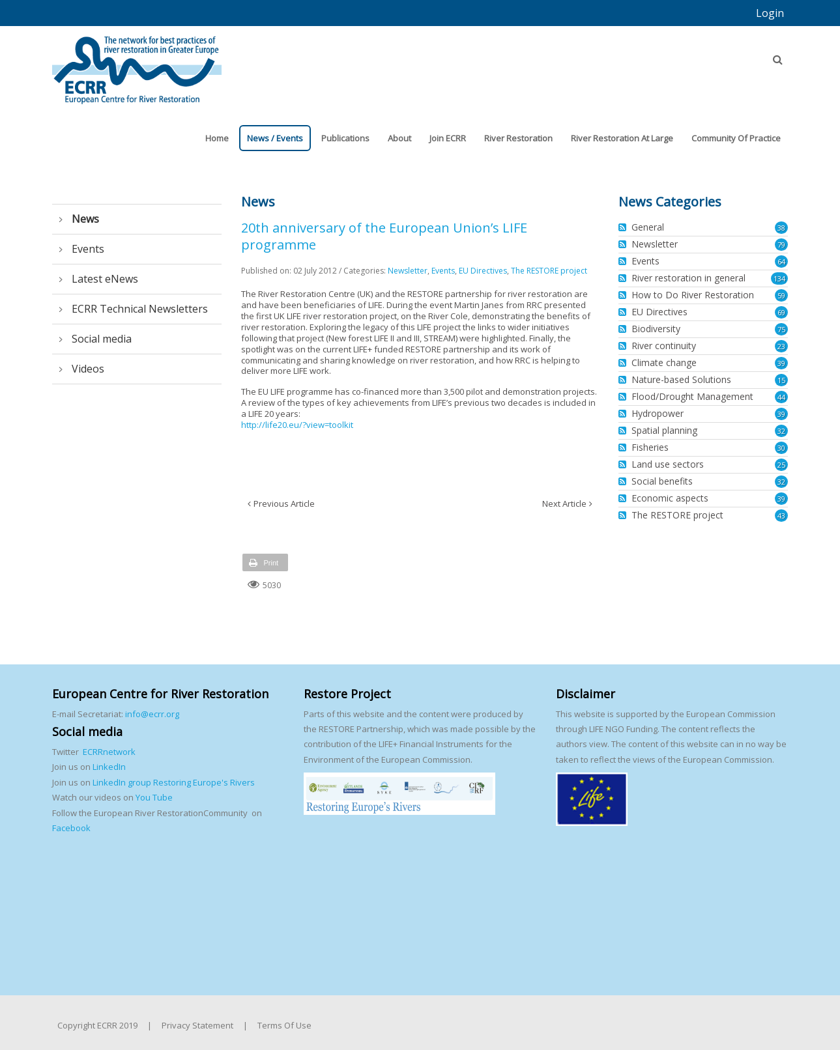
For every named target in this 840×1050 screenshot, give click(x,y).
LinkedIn (109, 767)
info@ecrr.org (152, 714)
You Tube (153, 797)
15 (781, 380)
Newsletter (407, 270)
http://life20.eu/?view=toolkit (297, 425)
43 (781, 515)
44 (781, 397)
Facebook (71, 828)
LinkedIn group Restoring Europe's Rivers (174, 782)
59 (781, 295)
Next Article (564, 503)
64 (781, 261)
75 (781, 329)
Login (770, 13)
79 (781, 244)
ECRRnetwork (109, 752)
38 (781, 228)
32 (781, 431)
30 (781, 448)
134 (779, 278)
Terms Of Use (284, 1025)
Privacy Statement (197, 1025)
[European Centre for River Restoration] (137, 64)
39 (781, 363)
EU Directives (483, 270)
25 (781, 465)
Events (443, 270)
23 (781, 346)
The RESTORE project (549, 270)
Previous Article (284, 503)
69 (781, 312)
